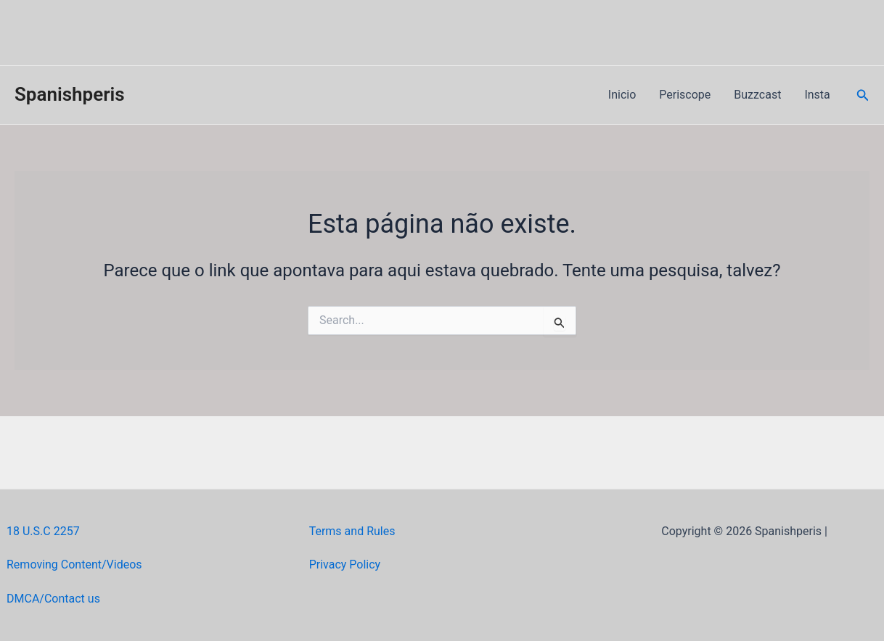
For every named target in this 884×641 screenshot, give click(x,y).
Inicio (622, 95)
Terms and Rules (352, 531)
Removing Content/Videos (74, 564)
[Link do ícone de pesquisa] (862, 95)
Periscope (685, 95)
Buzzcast (757, 95)
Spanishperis (70, 94)
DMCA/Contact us (53, 598)
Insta (817, 95)
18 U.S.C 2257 (43, 531)
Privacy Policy (345, 564)
